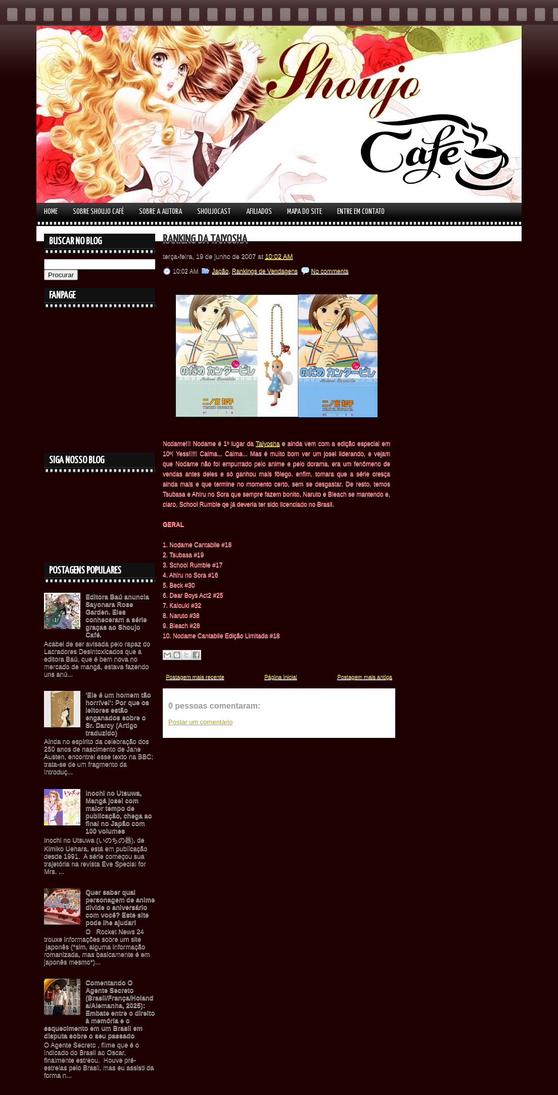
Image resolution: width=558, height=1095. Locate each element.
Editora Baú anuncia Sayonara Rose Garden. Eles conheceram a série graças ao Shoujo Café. (117, 615)
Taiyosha (268, 443)
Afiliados (259, 211)
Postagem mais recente (195, 677)
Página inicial (280, 677)
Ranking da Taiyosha (205, 239)
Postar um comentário (200, 722)
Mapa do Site (304, 211)
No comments (330, 271)
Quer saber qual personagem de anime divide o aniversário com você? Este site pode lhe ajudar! (120, 907)
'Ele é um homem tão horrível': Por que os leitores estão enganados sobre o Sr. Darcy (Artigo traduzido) (118, 713)
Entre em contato (361, 211)
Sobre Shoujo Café (98, 211)
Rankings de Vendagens (265, 271)
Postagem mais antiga (364, 677)
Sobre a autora (160, 211)
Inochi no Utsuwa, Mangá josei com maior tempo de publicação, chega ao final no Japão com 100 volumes (118, 812)
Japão (220, 271)
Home (51, 211)
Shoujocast (214, 211)
